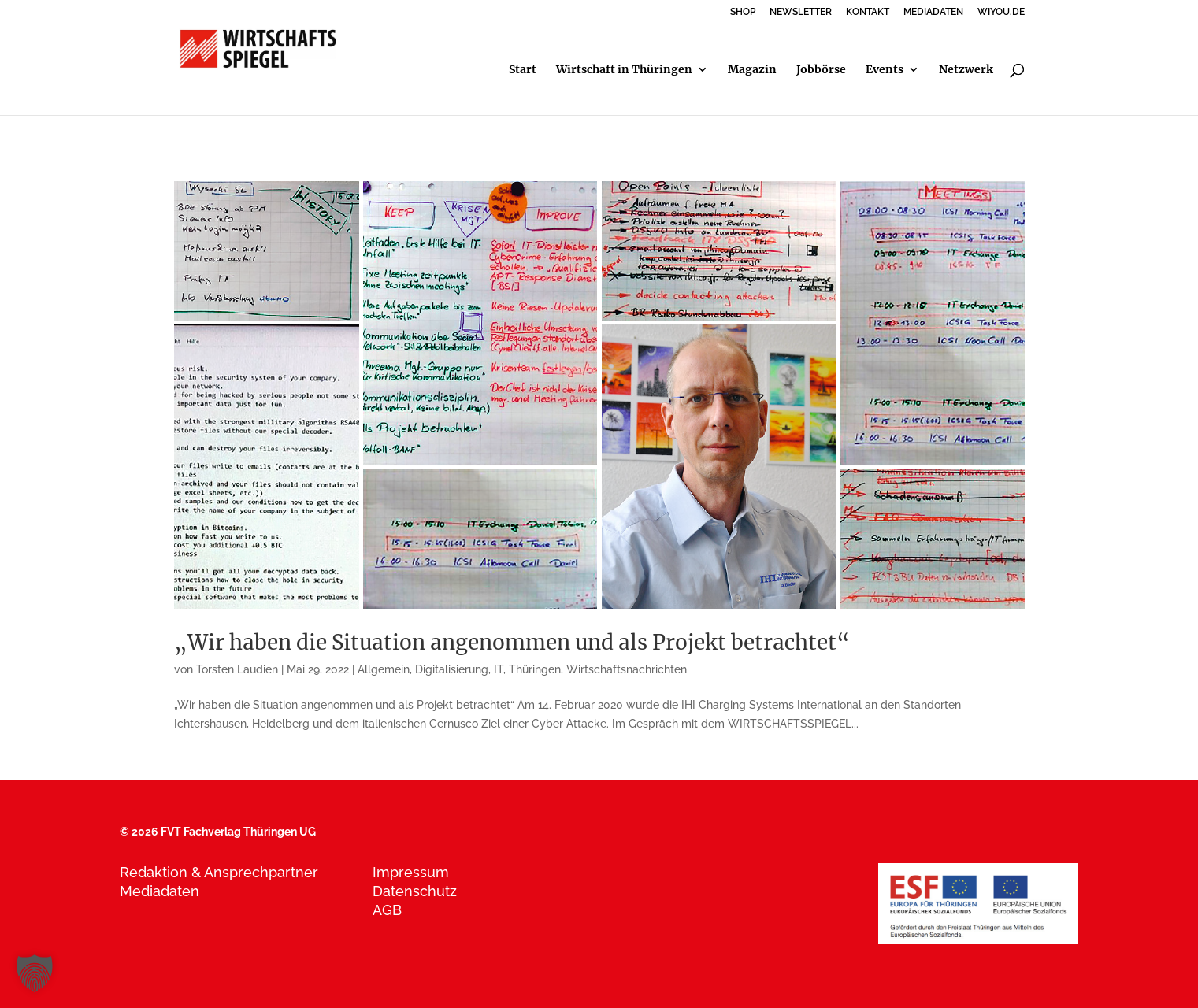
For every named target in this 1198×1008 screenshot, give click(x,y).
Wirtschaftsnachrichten (626, 669)
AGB (387, 910)
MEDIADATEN (933, 12)
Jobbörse (821, 70)
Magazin (752, 70)
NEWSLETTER (801, 12)
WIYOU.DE (1001, 12)
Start (522, 70)
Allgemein (384, 669)
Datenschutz (415, 891)
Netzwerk (966, 70)
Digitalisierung (451, 669)
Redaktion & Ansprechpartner (219, 872)
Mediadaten (159, 891)
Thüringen (535, 669)
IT (498, 669)
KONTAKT (867, 12)
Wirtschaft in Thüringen (624, 70)
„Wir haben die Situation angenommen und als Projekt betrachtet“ (512, 642)
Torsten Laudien (237, 669)
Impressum (411, 872)
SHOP (742, 12)
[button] (34, 973)
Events (884, 70)
